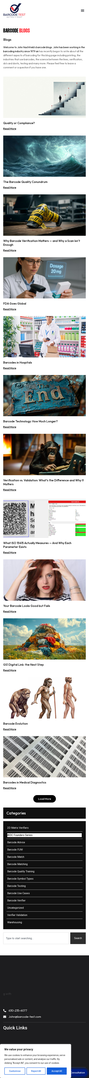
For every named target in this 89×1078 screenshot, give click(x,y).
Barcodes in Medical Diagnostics (24, 782)
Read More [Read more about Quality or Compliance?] (9, 128)
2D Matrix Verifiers (18, 827)
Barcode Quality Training (20, 871)
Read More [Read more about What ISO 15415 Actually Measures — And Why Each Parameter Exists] (9, 552)
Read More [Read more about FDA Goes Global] (9, 309)
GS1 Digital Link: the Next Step (23, 664)
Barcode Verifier (16, 900)
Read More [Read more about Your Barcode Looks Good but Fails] (9, 611)
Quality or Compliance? (19, 123)
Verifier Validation (17, 915)
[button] (82, 10)
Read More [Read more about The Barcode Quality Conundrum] (9, 187)
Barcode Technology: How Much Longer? (30, 421)
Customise (15, 1071)
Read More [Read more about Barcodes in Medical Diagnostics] (9, 788)
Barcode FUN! (15, 849)
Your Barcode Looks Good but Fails (26, 606)
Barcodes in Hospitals (17, 362)
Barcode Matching (17, 864)
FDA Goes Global (14, 303)
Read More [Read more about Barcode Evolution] (9, 729)
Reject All (36, 1071)
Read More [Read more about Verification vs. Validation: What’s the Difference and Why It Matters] (9, 489)
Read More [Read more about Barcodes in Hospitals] (9, 368)
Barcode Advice (16, 842)
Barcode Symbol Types (20, 878)
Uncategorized (15, 907)
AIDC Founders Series (19, 835)
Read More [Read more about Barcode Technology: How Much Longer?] (9, 426)
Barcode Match (15, 856)
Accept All (57, 1071)
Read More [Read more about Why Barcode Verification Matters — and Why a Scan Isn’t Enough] (9, 250)
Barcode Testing (16, 886)
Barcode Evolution (15, 723)
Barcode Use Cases (18, 893)
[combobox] (36, 938)
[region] (35, 1061)
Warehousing (14, 922)
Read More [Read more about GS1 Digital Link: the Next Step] (9, 670)
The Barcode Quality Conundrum (25, 182)
